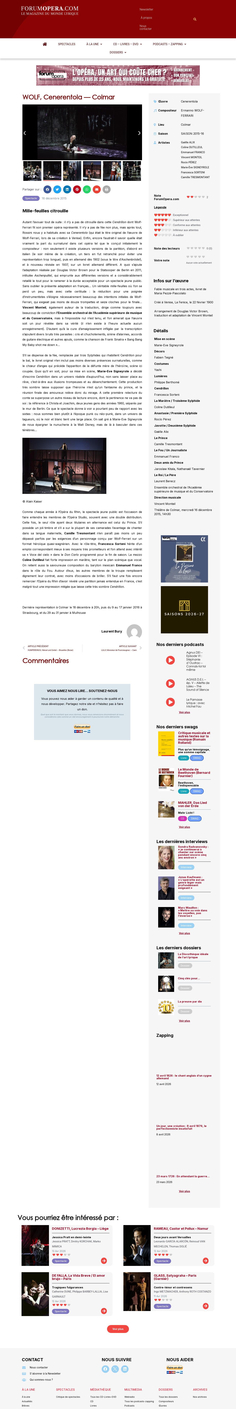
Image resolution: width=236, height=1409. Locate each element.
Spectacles (66, 26)
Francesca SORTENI (193, 154)
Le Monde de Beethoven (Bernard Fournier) (194, 755)
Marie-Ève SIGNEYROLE (195, 149)
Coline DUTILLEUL (192, 129)
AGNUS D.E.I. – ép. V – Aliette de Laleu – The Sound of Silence (197, 667)
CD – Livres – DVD (127, 26)
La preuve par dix (190, 984)
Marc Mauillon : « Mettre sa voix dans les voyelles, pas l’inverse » (192, 894)
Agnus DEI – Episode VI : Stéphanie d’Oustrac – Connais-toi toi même (196, 643)
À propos (134, 10)
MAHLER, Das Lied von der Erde (192, 786)
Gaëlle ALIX (188, 124)
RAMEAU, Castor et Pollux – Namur (181, 1211)
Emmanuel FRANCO (193, 134)
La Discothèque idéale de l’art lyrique (193, 938)
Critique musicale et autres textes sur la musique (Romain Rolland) (194, 720)
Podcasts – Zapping (169, 26)
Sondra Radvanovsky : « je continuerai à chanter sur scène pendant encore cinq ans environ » (193, 834)
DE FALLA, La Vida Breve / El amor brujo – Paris (78, 1259)
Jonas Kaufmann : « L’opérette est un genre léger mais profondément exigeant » (191, 865)
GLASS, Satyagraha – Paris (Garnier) (175, 1259)
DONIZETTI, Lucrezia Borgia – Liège (80, 1211)
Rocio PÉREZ (188, 144)
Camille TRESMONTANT (195, 159)
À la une (94, 26)
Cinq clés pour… (189, 960)
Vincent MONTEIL (191, 139)
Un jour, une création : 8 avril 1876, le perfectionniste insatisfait (181, 1110)
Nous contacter (158, 10)
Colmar (186, 107)
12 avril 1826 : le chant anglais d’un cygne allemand (184, 1059)
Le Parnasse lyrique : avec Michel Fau (195, 685)
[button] (94, 26)
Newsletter (112, 10)
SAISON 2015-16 (192, 116)
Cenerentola (189, 84)
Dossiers (118, 34)
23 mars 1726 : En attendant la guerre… (183, 1158)
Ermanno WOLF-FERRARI (192, 95)
